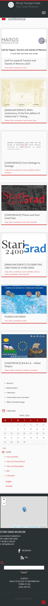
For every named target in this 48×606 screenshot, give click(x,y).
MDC (8, 471)
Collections (11, 392)
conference (18, 68)
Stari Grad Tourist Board (16, 461)
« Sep (4, 448)
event (25, 68)
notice (7, 274)
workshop (8, 172)
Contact (24, 578)
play (34, 120)
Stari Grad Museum (25, 599)
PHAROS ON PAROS (15, 316)
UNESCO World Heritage (16, 402)
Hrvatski (9, 486)
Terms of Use (24, 584)
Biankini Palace (12, 388)
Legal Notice (24, 587)
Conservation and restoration (18, 397)
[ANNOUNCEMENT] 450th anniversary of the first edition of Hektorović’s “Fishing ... (22, 113)
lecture (30, 120)
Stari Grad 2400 (31, 222)
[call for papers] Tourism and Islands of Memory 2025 (20, 62)
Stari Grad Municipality (15, 466)
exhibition (31, 170)
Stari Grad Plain (12, 457)
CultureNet (11, 475)
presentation (14, 274)
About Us (10, 383)
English (9, 481)
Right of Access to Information (24, 581)
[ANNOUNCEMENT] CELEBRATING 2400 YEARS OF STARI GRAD (23, 266)
